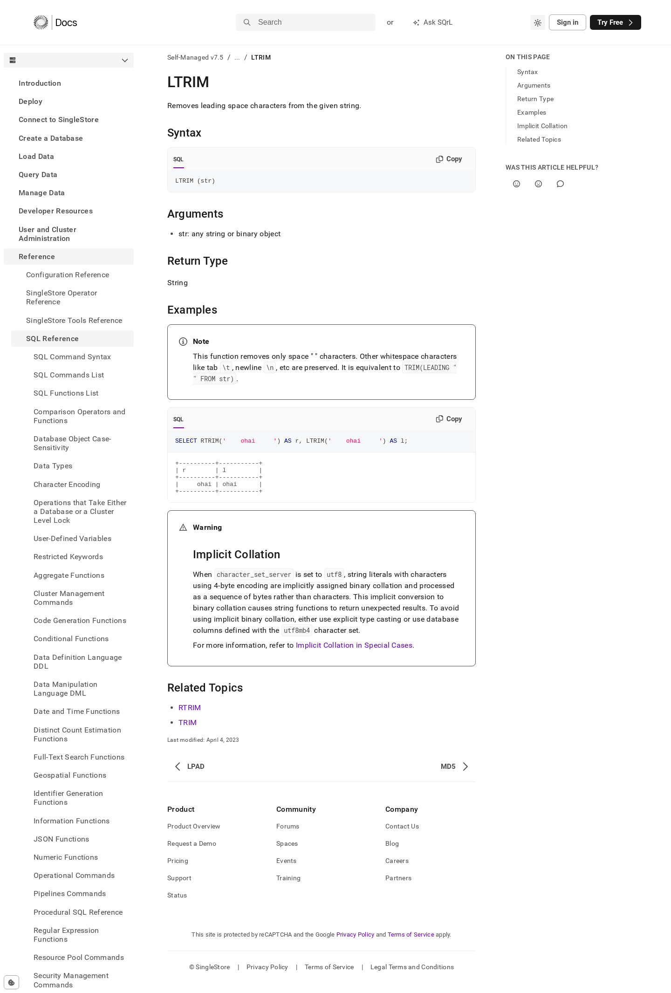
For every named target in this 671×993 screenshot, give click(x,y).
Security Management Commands (71, 980)
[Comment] (560, 184)
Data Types (53, 465)
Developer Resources (56, 210)
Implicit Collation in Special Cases (354, 655)
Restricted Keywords (68, 556)
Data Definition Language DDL (78, 662)
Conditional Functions (71, 638)
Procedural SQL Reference (78, 912)
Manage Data (42, 192)
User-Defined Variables (72, 538)
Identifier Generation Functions (68, 798)
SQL (178, 159)
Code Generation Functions (80, 620)
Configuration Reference (67, 274)
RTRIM (189, 717)
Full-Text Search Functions (79, 757)
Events (286, 870)
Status (177, 905)
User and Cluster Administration (47, 234)
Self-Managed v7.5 (195, 57)
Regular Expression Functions (66, 935)
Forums (288, 836)
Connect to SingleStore (59, 119)
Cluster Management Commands (69, 598)
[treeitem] (69, 83)
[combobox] (537, 22)
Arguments (534, 85)
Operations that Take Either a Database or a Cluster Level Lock (80, 511)
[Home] (55, 22)
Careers (397, 870)
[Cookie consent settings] (11, 982)
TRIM (187, 732)
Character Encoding (67, 484)
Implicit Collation (542, 126)
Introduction (40, 83)
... (237, 57)
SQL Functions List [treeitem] (66, 393)
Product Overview (193, 836)
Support (179, 887)
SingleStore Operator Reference (61, 297)
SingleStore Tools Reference (74, 320)
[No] (538, 184)
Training (288, 887)
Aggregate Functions (69, 575)
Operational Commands (74, 875)
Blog (392, 853)
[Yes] (516, 184)
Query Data (38, 174)
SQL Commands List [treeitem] (69, 374)
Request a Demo (191, 853)
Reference (37, 256)
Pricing (177, 870)
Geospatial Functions (70, 775)
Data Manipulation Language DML (65, 689)
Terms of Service (411, 944)
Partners (398, 887)
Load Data (36, 156)
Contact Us (402, 836)
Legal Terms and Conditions (412, 976)
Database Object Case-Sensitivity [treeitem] (72, 443)
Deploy (30, 101)
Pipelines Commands (70, 893)
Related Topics (539, 139)
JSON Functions (61, 839)
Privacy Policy (355, 944)
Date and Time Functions (77, 711)
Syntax (527, 71)
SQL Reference (52, 338)
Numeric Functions (66, 857)
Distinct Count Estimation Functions (77, 734)
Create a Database (51, 138)
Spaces (287, 853)
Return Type (535, 99)
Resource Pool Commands (79, 957)
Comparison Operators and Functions (80, 416)
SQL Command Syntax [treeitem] (72, 356)
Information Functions (72, 820)
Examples (531, 112)
